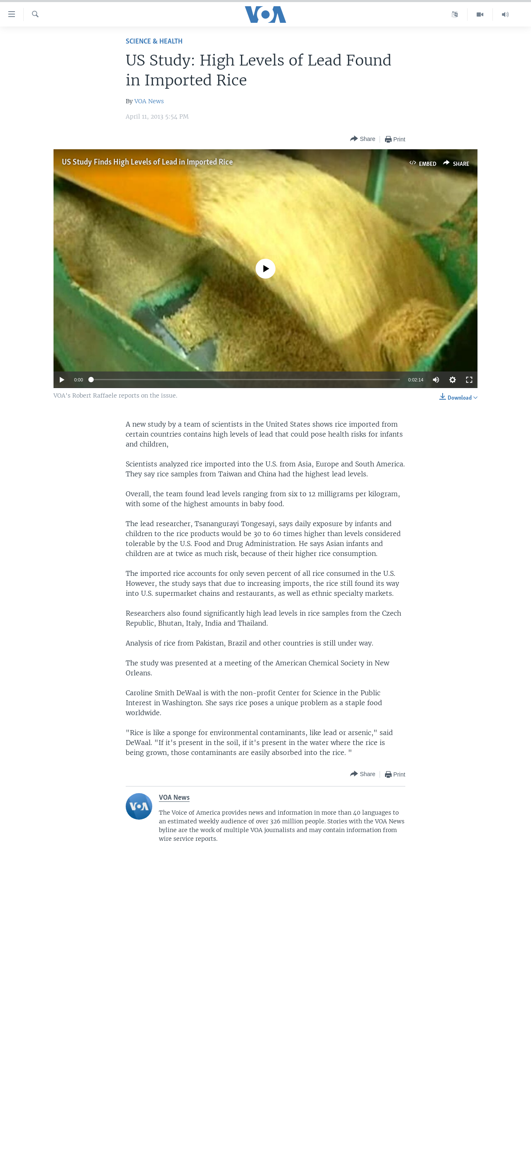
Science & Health (154, 41)
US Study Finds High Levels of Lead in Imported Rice (147, 162)
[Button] (362, 139)
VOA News (149, 101)
